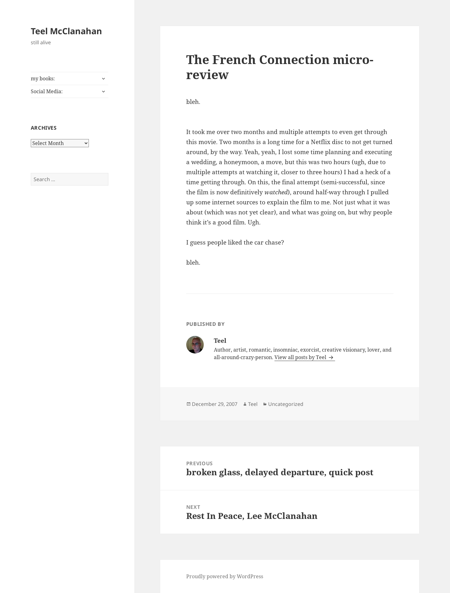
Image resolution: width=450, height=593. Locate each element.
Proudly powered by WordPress (224, 576)
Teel (253, 404)
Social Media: (47, 91)
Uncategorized (285, 404)
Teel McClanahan (66, 31)
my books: (43, 78)
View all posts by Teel (301, 357)
